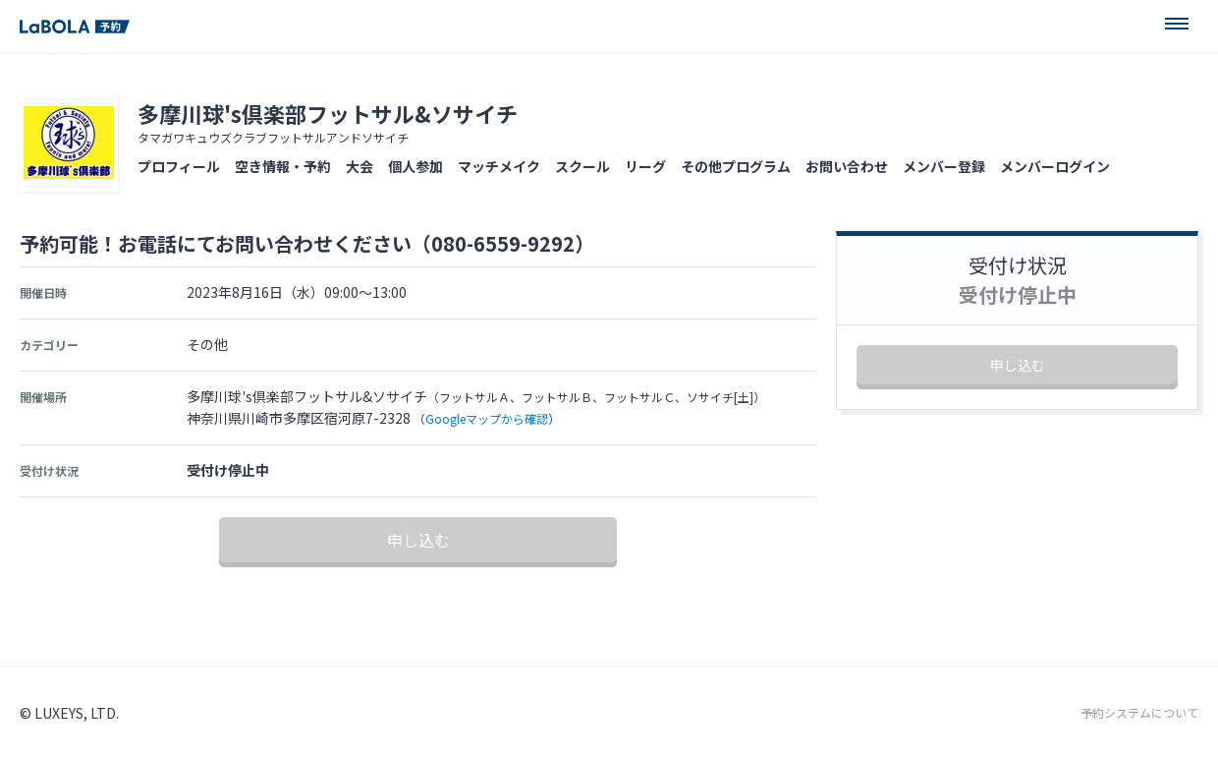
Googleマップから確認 (486, 418)
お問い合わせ (846, 166)
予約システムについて (1139, 713)
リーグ (645, 166)
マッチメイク (499, 166)
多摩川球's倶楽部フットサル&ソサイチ (328, 113)
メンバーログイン (1055, 166)
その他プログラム (736, 166)
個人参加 (415, 166)
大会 (359, 166)
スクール (582, 166)
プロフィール (179, 166)
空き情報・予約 (283, 166)
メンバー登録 (944, 166)
